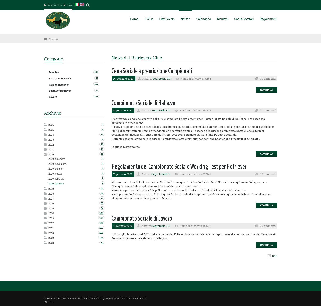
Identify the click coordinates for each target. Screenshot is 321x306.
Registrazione (54, 4)
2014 (51, 213)
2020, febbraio (56, 178)
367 (96, 84)
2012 (51, 223)
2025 (51, 130)
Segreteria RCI (162, 78)
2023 (51, 139)
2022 (51, 144)
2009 (51, 238)
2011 (51, 228)
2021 (51, 149)
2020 (51, 154)
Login (69, 4)
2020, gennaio (56, 183)
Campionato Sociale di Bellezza (143, 103)
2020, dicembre (56, 159)
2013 (51, 218)
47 (97, 78)
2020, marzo (55, 173)
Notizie (53, 39)
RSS (274, 256)
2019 (51, 188)
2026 (51, 125)
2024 (51, 134)
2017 (51, 198)
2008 (51, 243)
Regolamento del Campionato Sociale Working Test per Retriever (179, 166)
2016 (51, 203)
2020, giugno (55, 168)
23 (97, 90)
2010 (51, 233)
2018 (51, 193)
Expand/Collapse (46, 124)
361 (96, 96)
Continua (266, 90)
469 (96, 72)
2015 (51, 208)
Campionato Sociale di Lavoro (142, 218)
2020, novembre (57, 164)
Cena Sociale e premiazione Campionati (152, 71)
